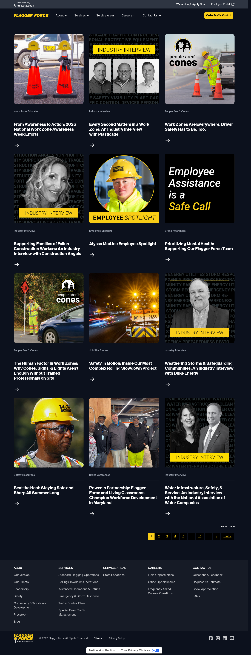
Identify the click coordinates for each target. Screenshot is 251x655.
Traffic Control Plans (71, 603)
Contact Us (150, 15)
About (60, 15)
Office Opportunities (161, 582)
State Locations (113, 575)
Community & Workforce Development (30, 605)
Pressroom (21, 614)
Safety (18, 596)
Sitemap (98, 638)
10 (199, 536)
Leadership (21, 589)
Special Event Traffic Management (72, 612)
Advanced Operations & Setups (79, 589)
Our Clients (21, 582)
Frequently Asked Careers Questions (160, 591)
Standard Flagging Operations (78, 575)
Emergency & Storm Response (78, 596)
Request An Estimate (207, 582)
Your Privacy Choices (135, 650)
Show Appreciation (205, 589)
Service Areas (105, 15)
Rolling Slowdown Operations (78, 582)
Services (80, 15)
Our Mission (22, 575)
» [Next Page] (216, 536)
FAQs (196, 596)
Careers (127, 15)
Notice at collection (102, 650)
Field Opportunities (161, 575)
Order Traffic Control (218, 15)
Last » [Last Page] (228, 536)
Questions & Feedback (208, 575)
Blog (17, 621)
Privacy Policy (117, 638)
